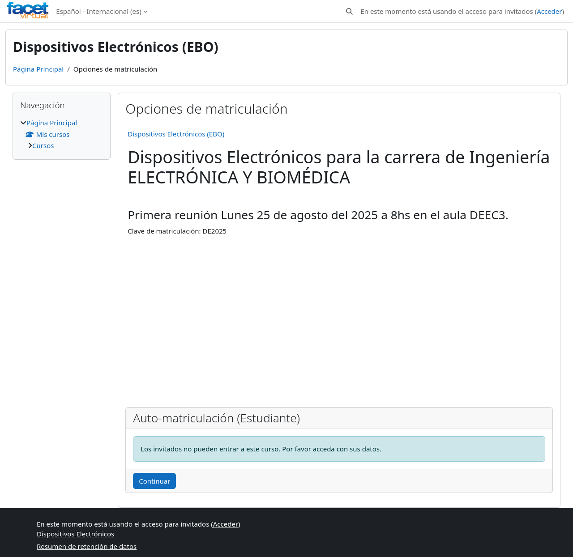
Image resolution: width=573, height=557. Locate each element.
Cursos (43, 145)
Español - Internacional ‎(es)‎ (98, 11)
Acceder (549, 11)
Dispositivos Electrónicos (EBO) (176, 133)
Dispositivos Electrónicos (75, 533)
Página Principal (38, 68)
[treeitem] (61, 134)
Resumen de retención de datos (87, 546)
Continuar (154, 480)
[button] (349, 11)
